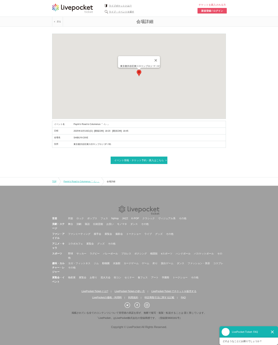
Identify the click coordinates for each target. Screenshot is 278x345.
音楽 (54, 218)
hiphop (115, 218)
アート (155, 277)
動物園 (106, 263)
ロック (80, 218)
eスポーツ (166, 253)
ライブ (148, 233)
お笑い (110, 224)
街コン (117, 277)
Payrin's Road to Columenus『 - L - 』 (81, 181)
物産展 (72, 277)
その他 (182, 218)
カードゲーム (131, 263)
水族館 (116, 263)
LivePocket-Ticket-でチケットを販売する (174, 291)
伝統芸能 (98, 224)
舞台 (70, 224)
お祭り (93, 277)
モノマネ (122, 224)
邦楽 (70, 218)
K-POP (135, 218)
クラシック (148, 218)
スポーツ (57, 253)
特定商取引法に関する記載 (159, 297)
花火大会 (105, 277)
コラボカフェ (75, 243)
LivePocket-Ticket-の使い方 (130, 291)
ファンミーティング (79, 233)
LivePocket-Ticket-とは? (95, 291)
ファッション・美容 (199, 263)
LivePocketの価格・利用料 (107, 297)
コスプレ (218, 263)
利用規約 (133, 297)
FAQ (183, 297)
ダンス (134, 224)
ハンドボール (183, 253)
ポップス (92, 218)
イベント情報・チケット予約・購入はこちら (139, 160)
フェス (104, 218)
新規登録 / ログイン (212, 10)
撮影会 (119, 233)
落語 (87, 224)
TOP (54, 181)
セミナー (129, 277)
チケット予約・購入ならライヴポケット (72, 8)
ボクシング (140, 253)
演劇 (78, 224)
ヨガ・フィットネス (79, 263)
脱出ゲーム (167, 263)
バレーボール (110, 253)
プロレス (126, 253)
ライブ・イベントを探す (121, 11)
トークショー (133, 233)
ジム (96, 263)
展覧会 (108, 233)
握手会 (97, 233)
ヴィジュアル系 (167, 218)
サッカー (81, 253)
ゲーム (145, 263)
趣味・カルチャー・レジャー (58, 267)
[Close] (156, 60)
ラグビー (95, 253)
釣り (155, 263)
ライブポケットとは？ (120, 5)
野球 (70, 253)
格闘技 (154, 253)
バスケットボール (204, 253)
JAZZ (125, 218)
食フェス (143, 277)
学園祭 (165, 277)
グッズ (159, 233)
